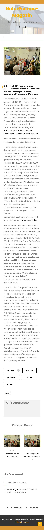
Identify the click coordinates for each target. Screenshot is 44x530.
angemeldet (18, 489)
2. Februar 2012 (25, 49)
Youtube (31, 508)
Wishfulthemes (22, 522)
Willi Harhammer (12, 49)
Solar (6, 83)
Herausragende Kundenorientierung (32, 456)
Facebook (13, 508)
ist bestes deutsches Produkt (24, 220)
